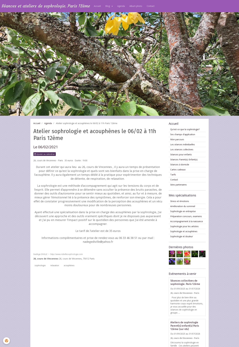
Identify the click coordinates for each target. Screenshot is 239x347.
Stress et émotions (179, 201)
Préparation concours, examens (186, 216)
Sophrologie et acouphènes (183, 231)
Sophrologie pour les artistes (184, 226)
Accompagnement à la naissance (186, 221)
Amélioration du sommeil (182, 206)
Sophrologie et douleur (181, 236)
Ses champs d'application (182, 134)
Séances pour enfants (181, 154)
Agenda (121, 6)
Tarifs (173, 174)
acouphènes (69, 265)
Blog (108, 6)
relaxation (54, 265)
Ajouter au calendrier (44, 154)
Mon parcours (177, 139)
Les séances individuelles (182, 144)
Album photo (135, 6)
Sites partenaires (178, 184)
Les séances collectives (181, 149)
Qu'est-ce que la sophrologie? (185, 129)
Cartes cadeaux (177, 169)
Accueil (97, 6)
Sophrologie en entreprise (183, 211)
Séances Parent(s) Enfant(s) (184, 159)
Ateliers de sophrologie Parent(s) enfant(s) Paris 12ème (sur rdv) (184, 326)
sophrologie (40, 265)
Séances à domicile (179, 164)
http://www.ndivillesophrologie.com (66, 254)
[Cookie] (6, 340)
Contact (151, 6)
